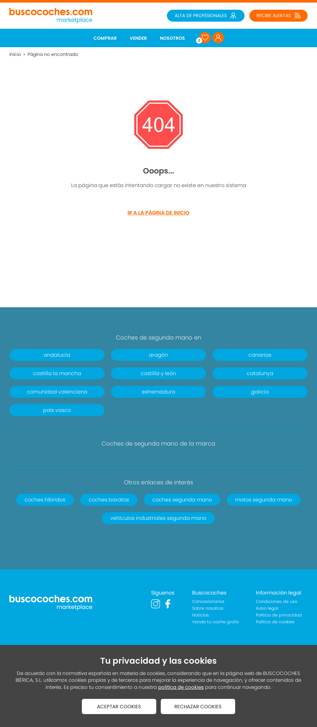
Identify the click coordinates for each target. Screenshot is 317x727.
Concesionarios (208, 601)
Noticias (200, 615)
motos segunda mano (263, 499)
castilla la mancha (57, 373)
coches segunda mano (182, 499)
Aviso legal (267, 608)
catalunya (260, 373)
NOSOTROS (172, 38)
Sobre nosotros (208, 608)
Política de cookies (275, 622)
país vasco (57, 410)
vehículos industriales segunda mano (158, 518)
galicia (260, 391)
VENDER (138, 38)
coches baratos (109, 499)
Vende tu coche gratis (215, 622)
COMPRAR (105, 38)
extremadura (158, 391)
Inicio (15, 54)
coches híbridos (45, 499)
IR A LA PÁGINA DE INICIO (158, 212)
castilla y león (158, 373)
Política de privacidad (279, 615)
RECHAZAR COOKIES (198, 706)
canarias (259, 355)
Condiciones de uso (276, 601)
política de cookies (181, 687)
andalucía (57, 355)
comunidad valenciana (57, 391)
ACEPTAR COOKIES (119, 706)
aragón (158, 355)
